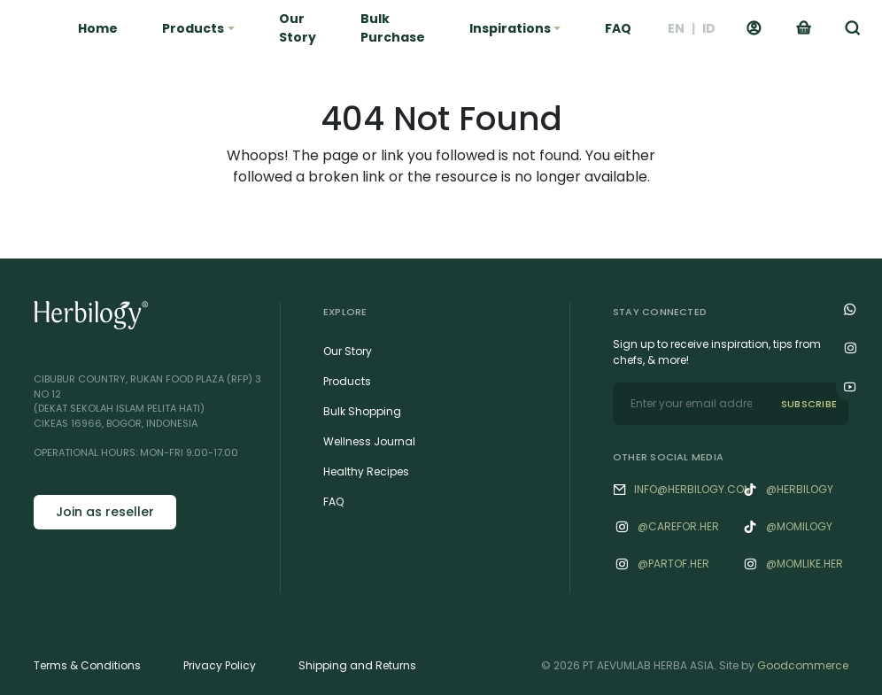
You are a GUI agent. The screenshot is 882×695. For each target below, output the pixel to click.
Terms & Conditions (87, 665)
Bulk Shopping (362, 411)
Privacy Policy (219, 665)
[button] (852, 28)
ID (709, 28)
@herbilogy (799, 489)
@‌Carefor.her (678, 526)
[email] (691, 403)
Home (98, 28)
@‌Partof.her (673, 563)
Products (347, 381)
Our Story (297, 28)
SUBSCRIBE (809, 404)
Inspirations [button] (510, 28)
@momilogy (799, 526)
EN (676, 28)
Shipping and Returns (357, 665)
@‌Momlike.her (804, 563)
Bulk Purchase (392, 28)
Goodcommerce (802, 665)
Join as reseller (105, 512)
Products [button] (193, 28)
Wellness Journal (369, 441)
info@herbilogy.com (693, 489)
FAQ (618, 28)
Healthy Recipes (366, 471)
